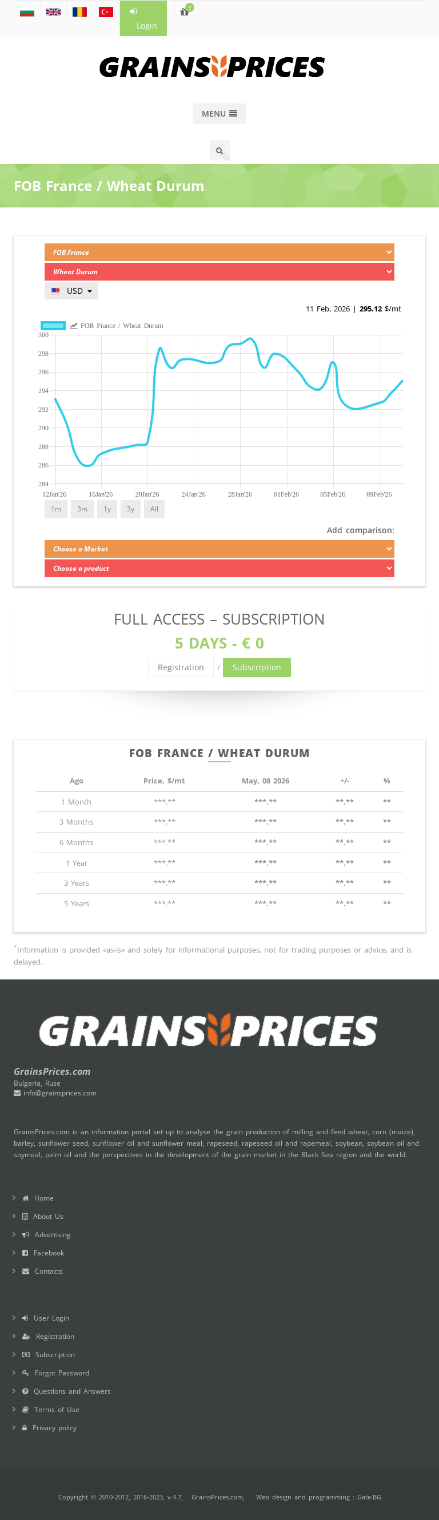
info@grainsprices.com (55, 1093)
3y (130, 509)
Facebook (43, 1253)
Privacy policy (49, 1428)
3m (82, 509)
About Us (42, 1216)
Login (143, 19)
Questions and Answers (66, 1391)
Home (38, 1198)
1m (56, 509)
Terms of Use (50, 1409)
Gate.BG (369, 1497)
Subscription (257, 667)
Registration (181, 667)
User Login (45, 1318)
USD (71, 290)
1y (107, 509)
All (154, 509)
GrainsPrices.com (217, 1497)
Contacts (42, 1271)
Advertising (46, 1234)
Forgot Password (55, 1373)
